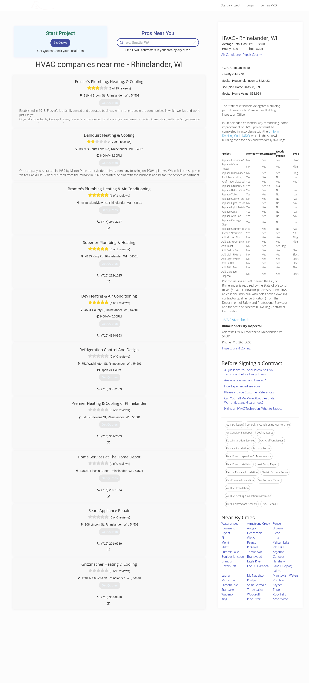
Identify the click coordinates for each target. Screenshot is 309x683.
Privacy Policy (212, 651)
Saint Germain (256, 585)
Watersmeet (229, 523)
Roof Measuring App (144, 656)
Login (250, 5)
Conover (278, 557)
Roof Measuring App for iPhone (150, 661)
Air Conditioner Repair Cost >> (241, 55)
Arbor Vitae (280, 599)
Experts (136, 651)
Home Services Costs (85, 646)
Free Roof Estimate (84, 661)
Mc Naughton (256, 575)
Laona (225, 575)
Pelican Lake (281, 542)
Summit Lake (230, 552)
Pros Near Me (81, 651)
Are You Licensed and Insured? (245, 380)
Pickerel (252, 547)
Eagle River (254, 561)
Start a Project (230, 5)
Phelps (251, 580)
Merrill (225, 542)
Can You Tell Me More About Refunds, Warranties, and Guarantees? (249, 400)
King (224, 599)
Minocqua (228, 580)
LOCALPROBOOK (56, 5)
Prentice (278, 580)
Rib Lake (278, 547)
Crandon (227, 561)
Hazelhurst (228, 566)
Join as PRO (269, 5)
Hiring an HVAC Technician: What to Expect (253, 408)
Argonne (279, 552)
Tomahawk (254, 552)
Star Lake (227, 590)
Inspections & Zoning (236, 348)
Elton (224, 538)
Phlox (225, 547)
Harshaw (279, 561)
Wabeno (227, 594)
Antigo (251, 528)
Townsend (228, 528)
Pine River (254, 599)
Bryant (225, 533)
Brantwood (254, 557)
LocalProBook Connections (220, 661)
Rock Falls (279, 594)
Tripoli (277, 590)
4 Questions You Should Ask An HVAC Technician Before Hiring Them (249, 372)
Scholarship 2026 (214, 646)
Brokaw (278, 528)
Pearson (252, 542)
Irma (276, 538)
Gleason (252, 538)
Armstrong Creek (258, 523)
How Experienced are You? (242, 386)
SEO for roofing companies (220, 666)
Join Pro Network (142, 646)
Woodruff (253, 594)
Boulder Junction (232, 557)
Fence (277, 523)
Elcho (276, 533)
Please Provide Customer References (249, 392)
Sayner (277, 585)
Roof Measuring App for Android (151, 666)
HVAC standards (235, 319)
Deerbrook (254, 533)
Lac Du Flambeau (258, 566)
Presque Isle (229, 585)
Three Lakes (255, 590)
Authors (209, 656)
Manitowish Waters (286, 575)
